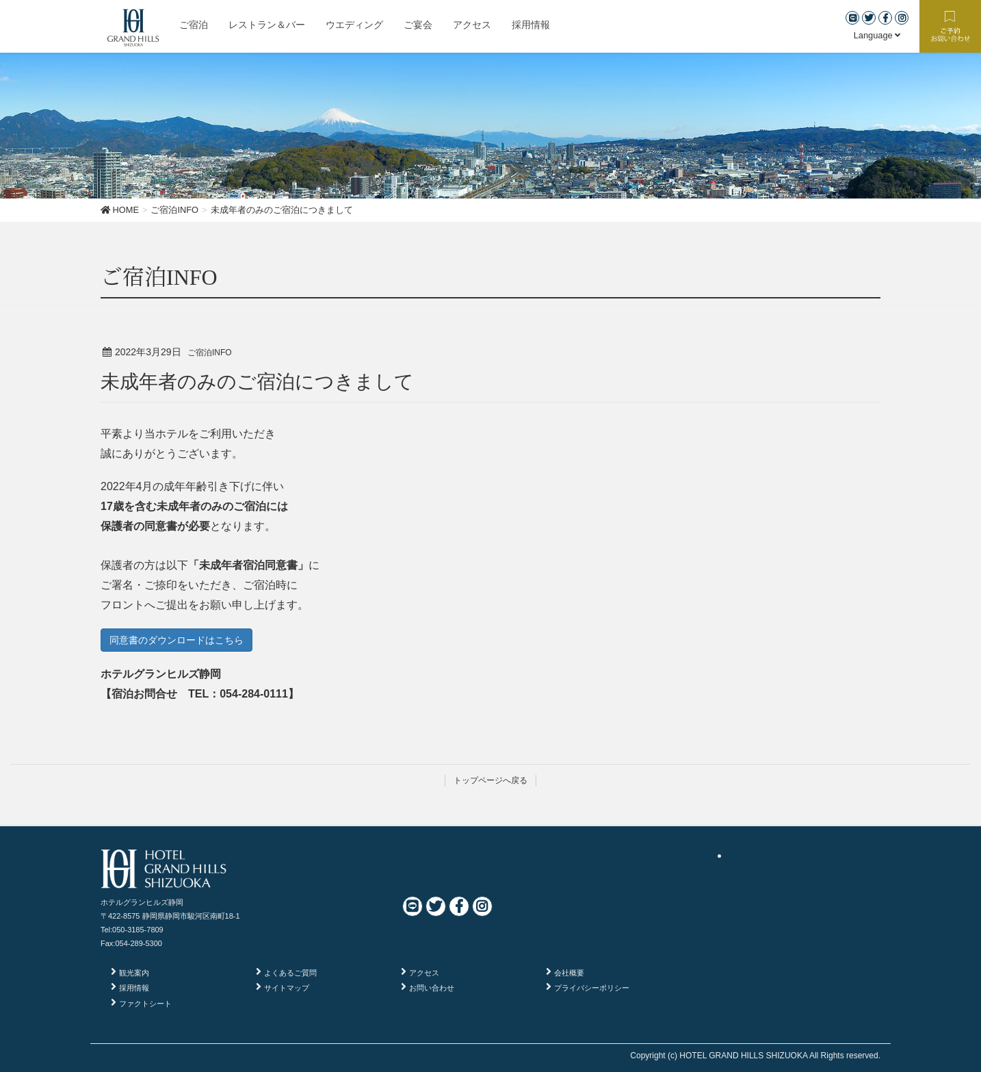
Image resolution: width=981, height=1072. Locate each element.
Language (877, 35)
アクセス (424, 973)
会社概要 (569, 973)
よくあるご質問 (290, 973)
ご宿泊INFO (209, 352)
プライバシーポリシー (591, 988)
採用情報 (134, 988)
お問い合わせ (431, 988)
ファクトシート (145, 1003)
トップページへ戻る (490, 780)
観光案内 (134, 973)
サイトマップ (286, 988)
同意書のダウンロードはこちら (176, 640)
